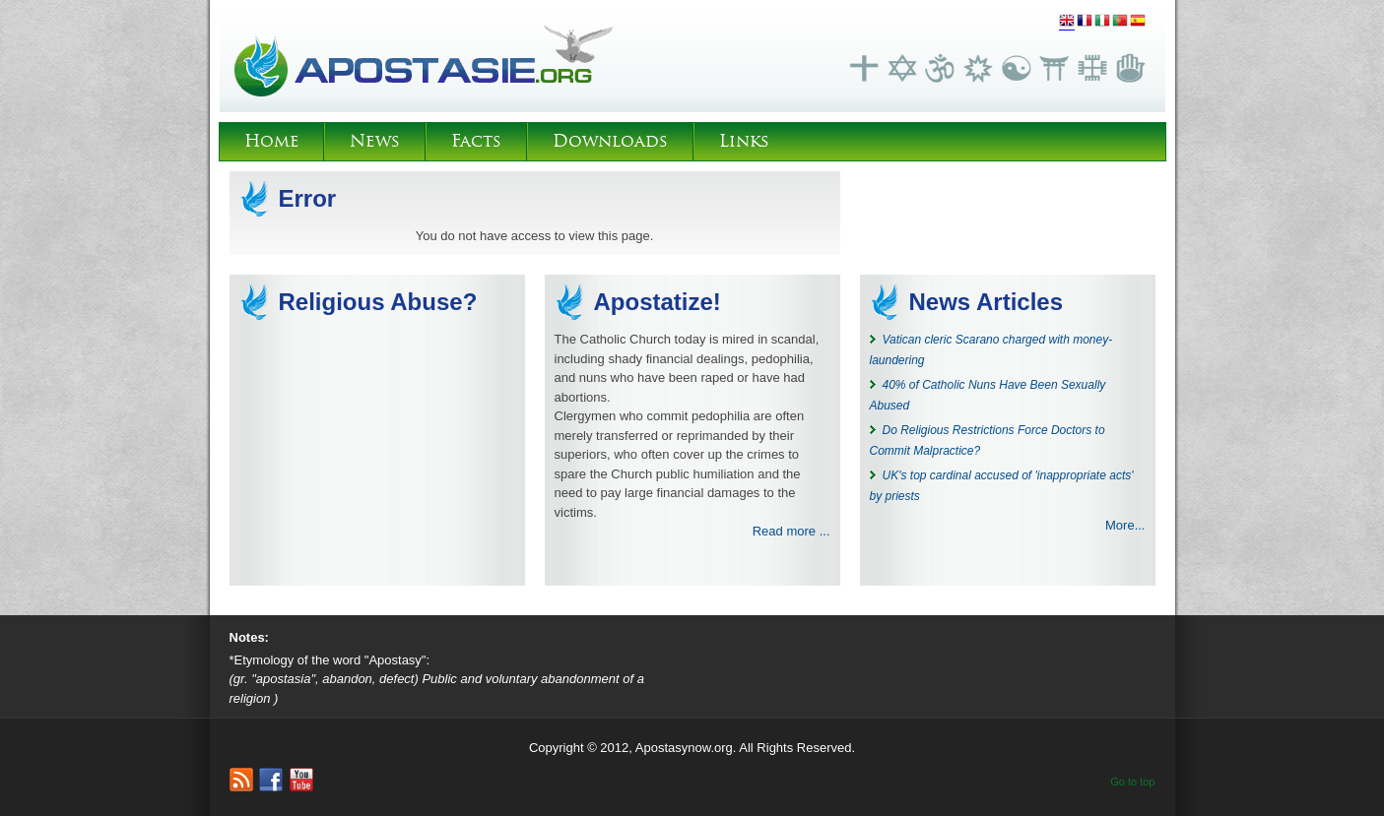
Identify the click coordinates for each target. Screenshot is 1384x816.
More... (1125, 525)
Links (744, 141)
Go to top (1132, 781)
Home (271, 141)
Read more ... (791, 531)
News (375, 141)
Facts (476, 141)
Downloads (610, 141)
